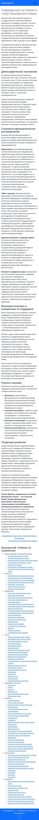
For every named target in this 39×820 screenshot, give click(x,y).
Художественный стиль (16, 795)
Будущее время (13, 648)
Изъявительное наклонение (18, 652)
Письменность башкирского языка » (23, 541)
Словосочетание (14, 700)
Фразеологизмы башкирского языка (21, 768)
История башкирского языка (18, 556)
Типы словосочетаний (16, 703)
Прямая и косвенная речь (17, 751)
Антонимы (11, 773)
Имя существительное (16, 595)
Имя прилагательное (15, 609)
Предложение (13, 707)
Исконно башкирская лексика (18, 757)
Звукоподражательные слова (18, 694)
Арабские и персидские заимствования (22, 762)
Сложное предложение (16, 742)
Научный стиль (13, 790)
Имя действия (13, 679)
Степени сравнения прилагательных (21, 611)
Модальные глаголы (15, 668)
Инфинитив (12, 672)
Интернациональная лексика (18, 766)
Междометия (12, 692)
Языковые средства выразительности (21, 803)
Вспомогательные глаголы (17, 665)
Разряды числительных (16, 617)
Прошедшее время (14, 646)
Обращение (12, 738)
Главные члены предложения (18, 716)
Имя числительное (14, 615)
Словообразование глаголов (18, 681)
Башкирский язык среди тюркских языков (23, 560)
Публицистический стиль (17, 792)
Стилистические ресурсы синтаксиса (21, 801)
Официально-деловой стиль (18, 788)
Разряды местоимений (16, 624)
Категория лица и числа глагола (19, 639)
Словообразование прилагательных (20, 613)
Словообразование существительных (21, 606)
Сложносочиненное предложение (20, 744)
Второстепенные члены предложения (21, 722)
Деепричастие (13, 676)
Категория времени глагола (18, 641)
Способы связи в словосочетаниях (20, 705)
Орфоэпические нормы (16, 589)
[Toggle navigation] (35, 3)
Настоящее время (14, 644)
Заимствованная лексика (17, 760)
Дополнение (12, 725)
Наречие (11, 628)
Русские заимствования (16, 764)
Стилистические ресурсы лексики (20, 797)
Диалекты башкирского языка (18, 558)
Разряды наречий (14, 630)
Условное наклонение (15, 659)
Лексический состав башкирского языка (22, 755)
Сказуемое (11, 720)
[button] (19, 817)
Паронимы (12, 777)
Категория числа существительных (20, 598)
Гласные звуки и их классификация (20, 578)
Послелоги (11, 685)
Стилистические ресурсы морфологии (21, 799)
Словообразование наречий (18, 633)
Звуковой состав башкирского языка (21, 576)
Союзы (10, 687)
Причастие (11, 674)
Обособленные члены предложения (20, 733)
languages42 (7, 2)
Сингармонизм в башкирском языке (21, 582)
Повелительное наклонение (18, 655)
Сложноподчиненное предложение (20, 746)
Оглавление (19, 538)
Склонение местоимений (17, 626)
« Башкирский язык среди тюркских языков (19, 536)
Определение (12, 727)
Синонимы (11, 770)
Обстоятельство (13, 729)
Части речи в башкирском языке (19, 593)
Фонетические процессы (16, 587)
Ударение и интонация (16, 585)
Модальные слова (14, 696)
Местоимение (13, 622)
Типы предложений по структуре (19, 714)
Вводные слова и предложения (19, 735)
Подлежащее (12, 718)
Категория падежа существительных (21, 604)
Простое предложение (16, 740)
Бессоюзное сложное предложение (20, 749)
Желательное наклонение (17, 657)
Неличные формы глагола (17, 670)
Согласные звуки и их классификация (21, 580)
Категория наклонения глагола (19, 650)
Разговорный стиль (15, 786)
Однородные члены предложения (20, 731)
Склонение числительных (17, 620)
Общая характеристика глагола (19, 637)
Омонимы (11, 775)
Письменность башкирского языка (20, 567)
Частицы (11, 690)
